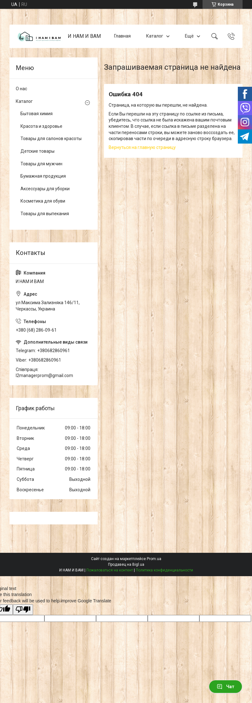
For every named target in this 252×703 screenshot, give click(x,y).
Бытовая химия (36, 113)
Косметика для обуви (42, 201)
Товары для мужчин (41, 163)
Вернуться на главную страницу (142, 147)
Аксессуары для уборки (45, 188)
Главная (122, 35)
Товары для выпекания (44, 213)
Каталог (154, 35)
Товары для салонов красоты (51, 138)
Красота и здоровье (41, 126)
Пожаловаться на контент (109, 570)
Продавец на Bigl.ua (126, 564)
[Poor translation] (23, 609)
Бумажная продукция (43, 176)
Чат (225, 686)
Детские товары (37, 151)
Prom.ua (154, 559)
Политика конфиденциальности (164, 570)
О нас (21, 88)
